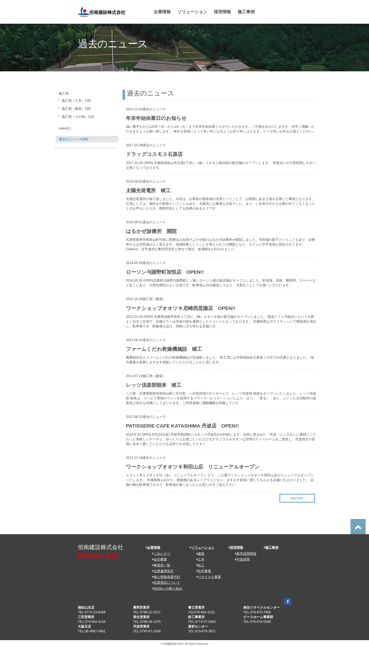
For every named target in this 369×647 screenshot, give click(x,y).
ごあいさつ (159, 554)
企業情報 (162, 11)
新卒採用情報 (244, 554)
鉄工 (198, 565)
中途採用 (241, 559)
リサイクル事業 (207, 577)
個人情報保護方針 (164, 577)
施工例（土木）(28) (76, 100)
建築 (198, 554)
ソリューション (192, 11)
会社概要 (158, 559)
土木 (198, 559)
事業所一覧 (159, 565)
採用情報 (222, 11)
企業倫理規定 (161, 571)
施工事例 (246, 11)
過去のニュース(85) (73, 139)
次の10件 (297, 498)
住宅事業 (202, 571)
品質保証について (164, 582)
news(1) (65, 128)
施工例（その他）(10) (78, 116)
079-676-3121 (98, 556)
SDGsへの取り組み (165, 588)
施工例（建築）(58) (76, 108)
